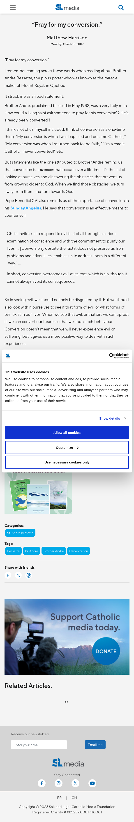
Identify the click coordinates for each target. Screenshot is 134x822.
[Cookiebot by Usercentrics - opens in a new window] (109, 356)
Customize (67, 447)
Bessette (13, 551)
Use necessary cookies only (67, 462)
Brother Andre (54, 551)
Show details (109, 418)
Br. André (31, 551)
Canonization (78, 551)
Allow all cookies (67, 433)
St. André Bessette (20, 533)
